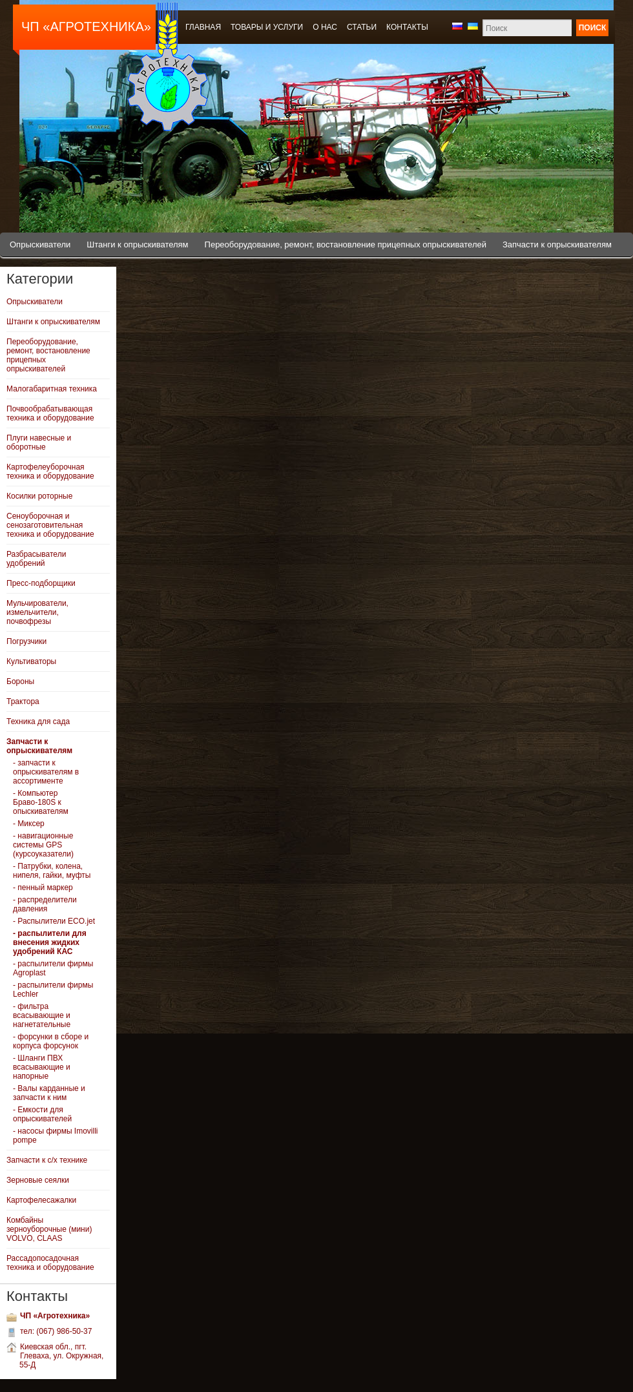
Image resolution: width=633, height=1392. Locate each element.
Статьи (362, 27)
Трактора (22, 701)
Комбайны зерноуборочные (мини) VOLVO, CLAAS (49, 1229)
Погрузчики (26, 641)
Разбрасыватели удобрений (36, 559)
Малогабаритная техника (51, 388)
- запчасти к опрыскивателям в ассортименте (46, 771)
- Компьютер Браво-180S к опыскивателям (40, 802)
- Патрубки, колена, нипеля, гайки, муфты (51, 871)
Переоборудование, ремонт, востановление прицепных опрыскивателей (345, 244)
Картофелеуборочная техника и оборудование (50, 471)
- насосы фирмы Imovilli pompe (55, 1136)
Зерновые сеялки (37, 1180)
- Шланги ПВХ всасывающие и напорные (41, 1067)
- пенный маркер (43, 887)
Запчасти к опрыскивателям (557, 244)
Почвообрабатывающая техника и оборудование (50, 413)
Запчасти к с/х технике (46, 1160)
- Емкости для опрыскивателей (42, 1114)
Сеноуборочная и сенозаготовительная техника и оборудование (50, 525)
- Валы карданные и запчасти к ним (49, 1093)
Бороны (20, 681)
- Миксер (29, 823)
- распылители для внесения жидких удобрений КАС (50, 942)
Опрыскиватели (40, 244)
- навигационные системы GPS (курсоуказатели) (43, 844)
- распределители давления (45, 904)
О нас (325, 27)
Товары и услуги (267, 27)
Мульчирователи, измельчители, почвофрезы (37, 612)
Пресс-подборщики (41, 583)
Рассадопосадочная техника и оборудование (50, 1263)
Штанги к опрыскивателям (137, 244)
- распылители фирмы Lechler (53, 990)
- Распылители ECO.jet (54, 921)
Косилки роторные (39, 496)
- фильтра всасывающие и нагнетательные (41, 1015)
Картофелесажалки (41, 1200)
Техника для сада (38, 721)
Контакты (407, 27)
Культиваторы (31, 661)
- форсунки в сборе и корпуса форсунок (50, 1041)
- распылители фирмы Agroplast (53, 968)
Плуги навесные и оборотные (38, 442)
